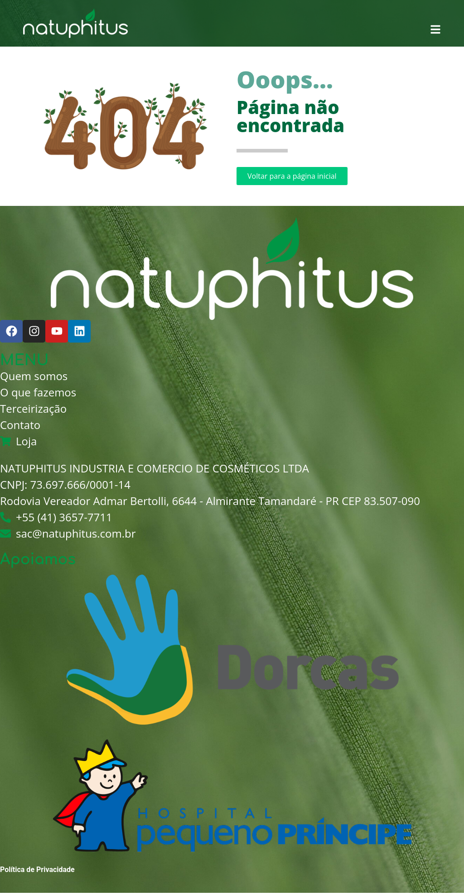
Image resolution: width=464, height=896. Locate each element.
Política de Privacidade (37, 869)
